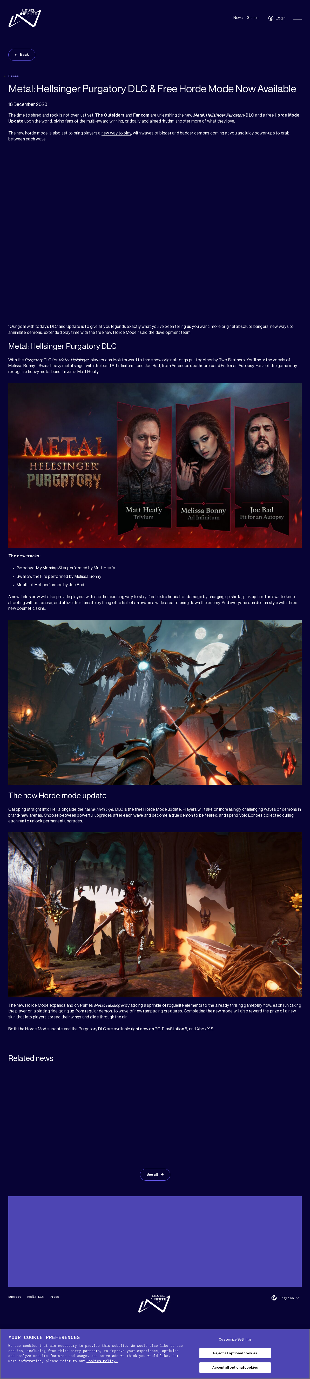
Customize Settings (235, 1339)
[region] (155, 1354)
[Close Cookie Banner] (301, 1353)
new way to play (116, 133)
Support (14, 1297)
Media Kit (35, 1297)
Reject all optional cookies (235, 1353)
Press (54, 1297)
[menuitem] (289, 1298)
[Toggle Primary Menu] (297, 18)
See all (152, 1175)
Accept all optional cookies (235, 1367)
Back (24, 55)
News (237, 18)
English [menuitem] (286, 1298)
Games (252, 18)
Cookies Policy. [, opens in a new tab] (102, 1361)
